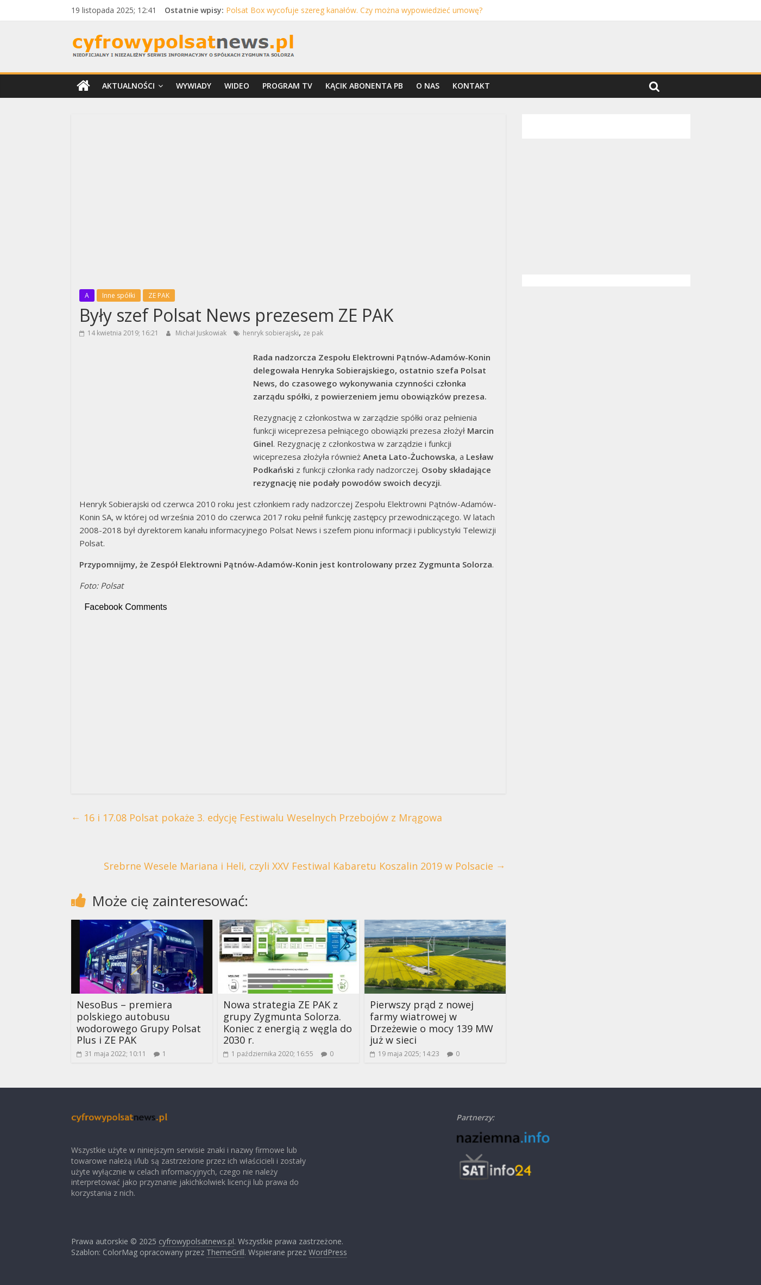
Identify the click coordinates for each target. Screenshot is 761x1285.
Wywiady (193, 85)
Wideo (236, 85)
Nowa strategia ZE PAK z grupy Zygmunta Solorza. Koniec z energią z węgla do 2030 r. (287, 1022)
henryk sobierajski (271, 333)
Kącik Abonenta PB (364, 85)
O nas (427, 85)
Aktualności (128, 85)
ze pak (313, 333)
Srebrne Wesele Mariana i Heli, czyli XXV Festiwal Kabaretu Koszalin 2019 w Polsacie (305, 865)
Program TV (287, 85)
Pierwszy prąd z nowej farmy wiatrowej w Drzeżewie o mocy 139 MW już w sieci (431, 1022)
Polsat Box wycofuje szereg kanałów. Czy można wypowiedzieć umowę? (354, 10)
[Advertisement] (288, 198)
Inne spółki (118, 295)
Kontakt (471, 85)
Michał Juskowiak (201, 333)
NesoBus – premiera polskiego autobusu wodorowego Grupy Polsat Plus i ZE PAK (139, 1022)
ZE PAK (158, 295)
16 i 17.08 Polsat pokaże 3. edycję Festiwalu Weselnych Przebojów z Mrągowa (256, 817)
